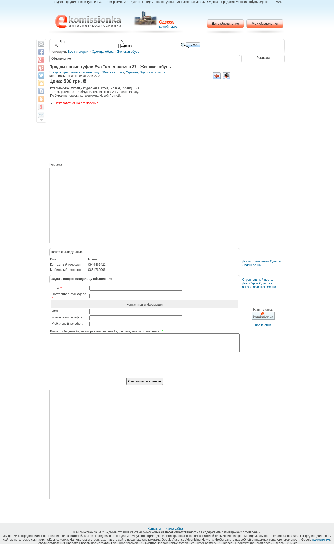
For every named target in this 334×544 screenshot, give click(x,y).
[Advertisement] (189, 125)
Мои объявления (265, 23)
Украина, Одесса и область (145, 72)
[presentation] (144, 368)
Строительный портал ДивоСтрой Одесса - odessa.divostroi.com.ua (259, 283)
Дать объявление (225, 23)
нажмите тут (321, 539)
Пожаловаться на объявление (76, 103)
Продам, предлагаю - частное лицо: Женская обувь (86, 72)
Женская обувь (128, 52)
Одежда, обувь (103, 52)
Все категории (78, 52)
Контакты (155, 528)
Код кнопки (263, 325)
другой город (168, 26)
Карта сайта (174, 528)
